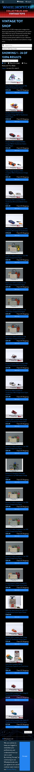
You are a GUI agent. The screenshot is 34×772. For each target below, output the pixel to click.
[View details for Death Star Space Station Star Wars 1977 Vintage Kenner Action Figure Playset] (17, 605)
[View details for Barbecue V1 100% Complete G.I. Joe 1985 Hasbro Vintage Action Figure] (17, 278)
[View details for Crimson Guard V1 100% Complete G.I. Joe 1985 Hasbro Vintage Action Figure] (17, 578)
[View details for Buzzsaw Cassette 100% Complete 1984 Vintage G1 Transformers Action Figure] (17, 359)
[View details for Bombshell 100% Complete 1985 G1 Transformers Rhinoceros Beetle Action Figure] (17, 196)
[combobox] (17, 48)
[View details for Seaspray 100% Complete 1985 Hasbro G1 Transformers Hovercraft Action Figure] (17, 715)
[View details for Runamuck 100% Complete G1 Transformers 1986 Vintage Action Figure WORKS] (17, 387)
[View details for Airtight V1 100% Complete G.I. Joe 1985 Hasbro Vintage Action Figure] (17, 251)
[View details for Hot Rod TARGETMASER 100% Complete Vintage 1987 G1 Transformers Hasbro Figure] (17, 109)
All (5, 63)
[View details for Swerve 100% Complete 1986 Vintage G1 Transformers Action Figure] (17, 688)
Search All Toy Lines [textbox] (10, 49)
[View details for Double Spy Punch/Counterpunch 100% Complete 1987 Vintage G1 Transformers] (17, 224)
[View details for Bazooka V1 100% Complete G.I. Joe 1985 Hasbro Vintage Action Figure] (17, 442)
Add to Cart (17, 92)
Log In (28, 1)
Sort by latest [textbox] (6, 60)
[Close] (25, 756)
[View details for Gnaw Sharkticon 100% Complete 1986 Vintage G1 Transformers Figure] (17, 81)
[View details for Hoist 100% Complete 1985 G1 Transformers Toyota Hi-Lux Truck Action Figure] (17, 660)
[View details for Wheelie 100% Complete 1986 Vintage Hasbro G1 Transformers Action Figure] (17, 632)
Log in (4, 68)
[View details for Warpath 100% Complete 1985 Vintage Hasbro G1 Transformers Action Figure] (17, 415)
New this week (15, 63)
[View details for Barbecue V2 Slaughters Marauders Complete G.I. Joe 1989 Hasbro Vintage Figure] (17, 469)
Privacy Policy (11, 769)
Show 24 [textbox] (27, 732)
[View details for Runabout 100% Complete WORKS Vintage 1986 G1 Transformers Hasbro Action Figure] (17, 138)
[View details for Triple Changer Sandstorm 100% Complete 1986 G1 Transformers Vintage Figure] (17, 167)
